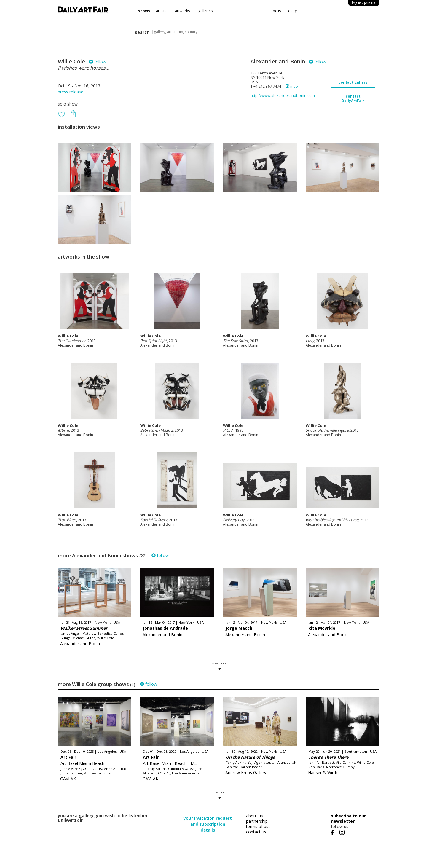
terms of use (258, 826)
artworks (182, 10)
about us (254, 816)
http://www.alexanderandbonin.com (283, 95)
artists (161, 10)
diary (292, 10)
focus (276, 10)
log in (363, 3)
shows (144, 10)
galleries (205, 10)
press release (70, 92)
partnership (257, 821)
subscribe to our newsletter (348, 818)
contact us (256, 832)
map (292, 86)
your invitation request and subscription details (208, 824)
